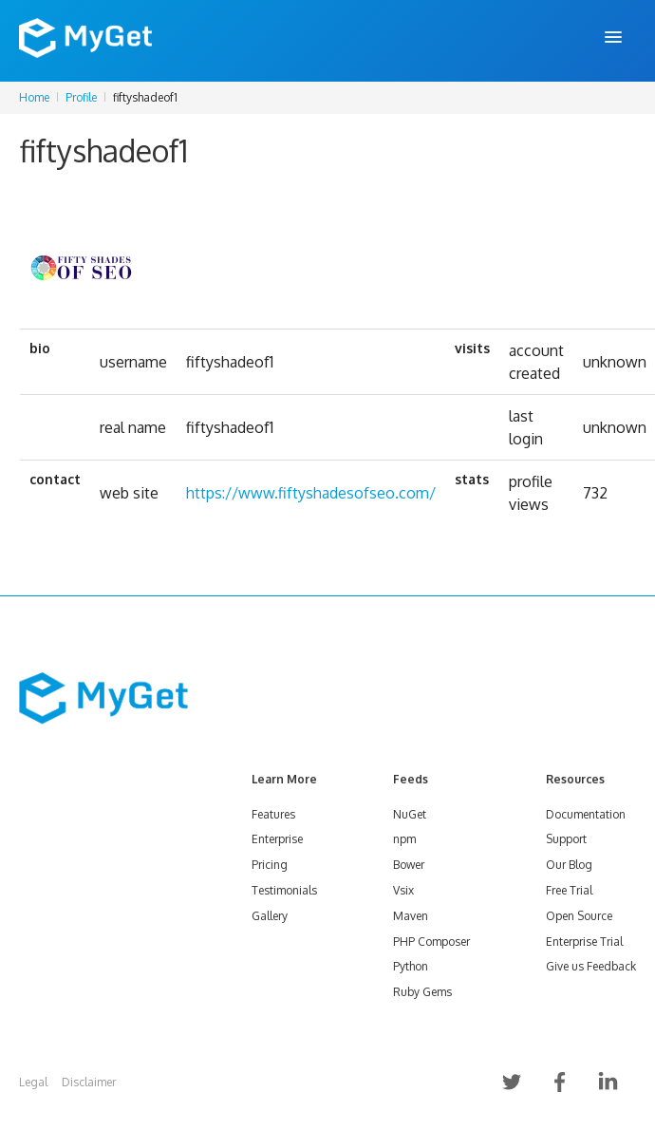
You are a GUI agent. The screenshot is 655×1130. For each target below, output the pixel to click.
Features (273, 814)
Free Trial (569, 890)
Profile (81, 97)
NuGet (409, 814)
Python (410, 966)
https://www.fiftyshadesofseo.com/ (311, 492)
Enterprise (277, 839)
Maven (410, 916)
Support (566, 839)
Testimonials (284, 890)
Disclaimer (89, 1082)
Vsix (403, 890)
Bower (408, 864)
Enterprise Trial (584, 941)
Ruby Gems (422, 992)
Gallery (270, 916)
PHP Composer (431, 941)
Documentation (586, 814)
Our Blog (569, 864)
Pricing (270, 864)
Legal (33, 1082)
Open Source (579, 916)
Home (34, 97)
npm (404, 839)
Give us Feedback (591, 966)
